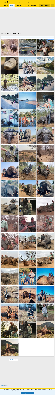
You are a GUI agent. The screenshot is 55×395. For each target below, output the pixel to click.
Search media (33, 8)
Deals (4, 5)
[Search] (52, 5)
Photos (23, 8)
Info (26, 5)
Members (33, 5)
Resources (19, 5)
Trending (18, 8)
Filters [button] (50, 37)
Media (11, 5)
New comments (11, 8)
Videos (27, 8)
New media (3, 8)
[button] (7, 5)
